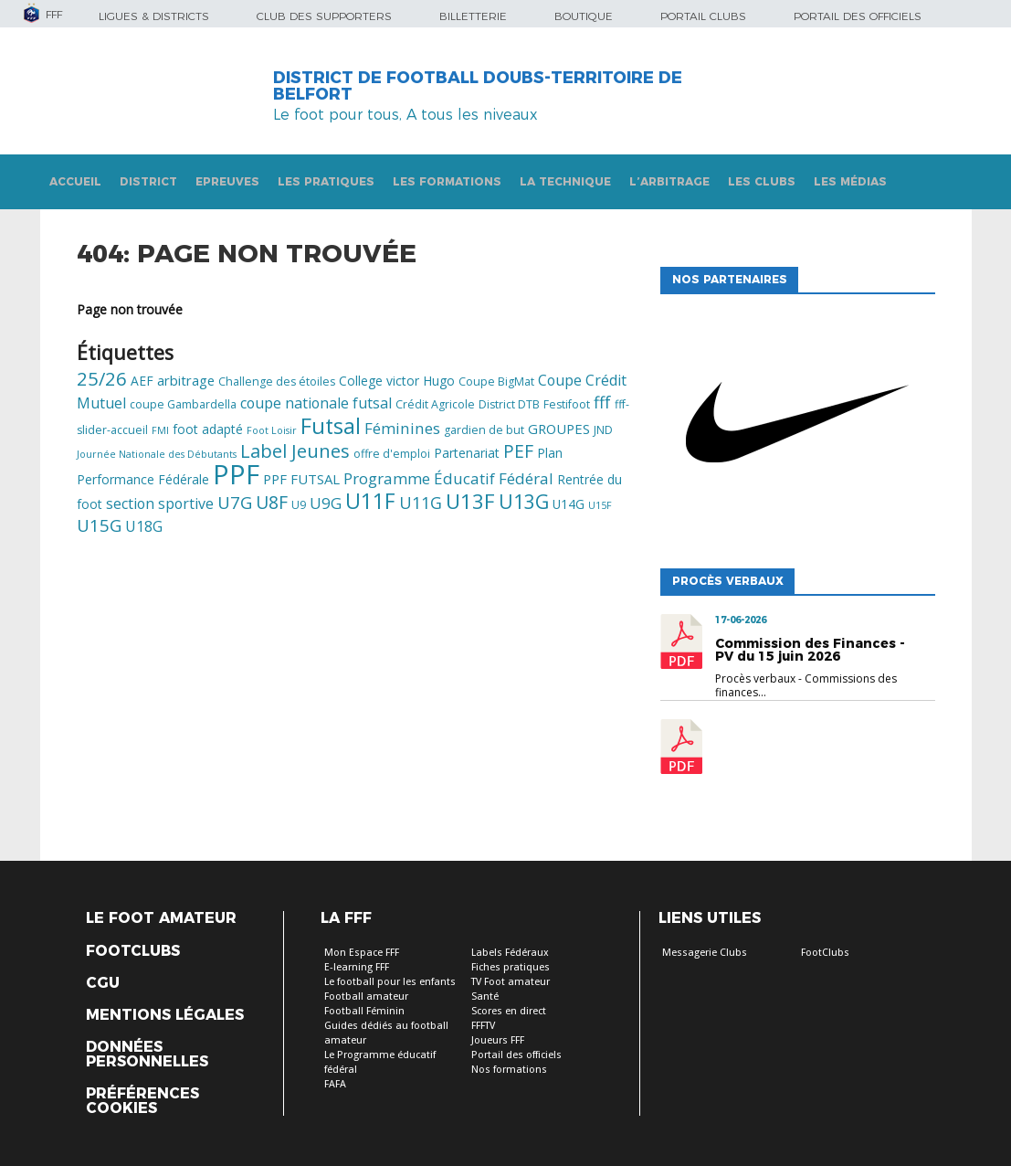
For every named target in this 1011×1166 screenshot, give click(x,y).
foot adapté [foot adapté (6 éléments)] (208, 429)
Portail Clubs (703, 16)
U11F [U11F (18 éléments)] (370, 500)
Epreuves (227, 181)
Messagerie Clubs (704, 953)
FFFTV (483, 1026)
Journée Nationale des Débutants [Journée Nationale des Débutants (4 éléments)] (157, 454)
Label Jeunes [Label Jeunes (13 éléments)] (295, 450)
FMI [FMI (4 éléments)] (160, 430)
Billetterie (473, 16)
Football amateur (366, 996)
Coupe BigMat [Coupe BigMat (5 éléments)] (496, 381)
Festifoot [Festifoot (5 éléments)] (566, 404)
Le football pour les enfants (390, 982)
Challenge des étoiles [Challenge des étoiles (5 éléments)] (276, 381)
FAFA (335, 1084)
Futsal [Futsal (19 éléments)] (330, 425)
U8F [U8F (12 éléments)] (272, 502)
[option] (797, 427)
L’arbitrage (669, 181)
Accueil (75, 181)
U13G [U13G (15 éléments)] (524, 501)
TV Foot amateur (510, 982)
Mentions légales (165, 1015)
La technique (565, 181)
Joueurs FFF (497, 1040)
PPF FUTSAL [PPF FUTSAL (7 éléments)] (301, 479)
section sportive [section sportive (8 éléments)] (160, 503)
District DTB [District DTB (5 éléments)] (509, 404)
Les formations (447, 181)
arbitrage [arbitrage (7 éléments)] (186, 380)
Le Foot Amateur (161, 918)
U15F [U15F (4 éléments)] (600, 505)
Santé (485, 996)
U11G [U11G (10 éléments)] (420, 503)
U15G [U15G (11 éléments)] (99, 525)
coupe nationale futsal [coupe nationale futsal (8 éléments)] (316, 403)
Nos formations (509, 1070)
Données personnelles (147, 1054)
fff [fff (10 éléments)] (602, 402)
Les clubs (761, 181)
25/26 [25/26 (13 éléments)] (102, 378)
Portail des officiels (857, 16)
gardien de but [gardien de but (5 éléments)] (484, 430)
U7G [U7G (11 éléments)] (234, 502)
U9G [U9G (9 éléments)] (326, 503)
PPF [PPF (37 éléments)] (236, 474)
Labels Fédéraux (510, 953)
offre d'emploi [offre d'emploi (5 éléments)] (391, 453)
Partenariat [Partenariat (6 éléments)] (467, 452)
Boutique (583, 16)
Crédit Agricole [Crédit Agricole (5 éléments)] (435, 404)
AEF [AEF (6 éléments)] (142, 380)
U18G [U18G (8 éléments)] (144, 526)
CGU (103, 983)
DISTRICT (148, 181)
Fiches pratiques (510, 967)
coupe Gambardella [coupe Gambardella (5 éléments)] (183, 404)
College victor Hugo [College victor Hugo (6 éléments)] (397, 380)
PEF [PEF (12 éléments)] (518, 451)
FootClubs (825, 953)
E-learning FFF (356, 967)
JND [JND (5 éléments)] (603, 430)
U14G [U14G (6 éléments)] (568, 504)
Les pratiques (326, 181)
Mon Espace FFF (361, 953)
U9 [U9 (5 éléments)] (298, 505)
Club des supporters (324, 16)
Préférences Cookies (142, 1101)
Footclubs (133, 951)
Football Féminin (364, 1011)
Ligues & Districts (154, 16)
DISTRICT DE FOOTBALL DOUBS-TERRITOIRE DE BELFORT (477, 86)
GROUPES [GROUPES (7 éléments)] (559, 428)
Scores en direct (508, 1011)
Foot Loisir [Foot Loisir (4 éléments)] (272, 430)
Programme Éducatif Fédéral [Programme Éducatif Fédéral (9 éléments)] (448, 478)
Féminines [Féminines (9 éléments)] (402, 428)
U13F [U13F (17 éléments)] (470, 501)
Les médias (850, 181)
